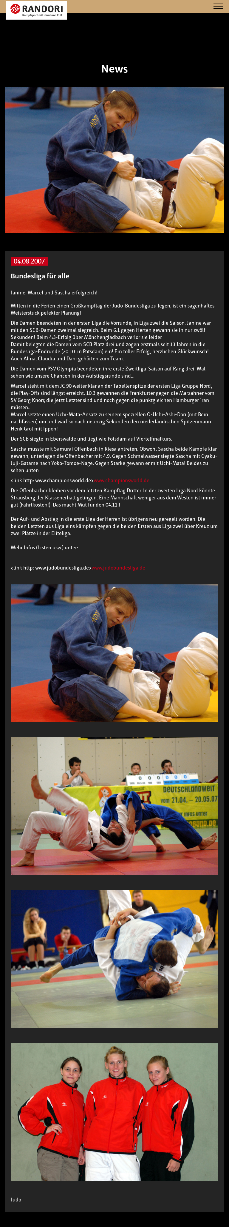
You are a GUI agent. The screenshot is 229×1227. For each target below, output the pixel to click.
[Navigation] (218, 7)
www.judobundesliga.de (118, 567)
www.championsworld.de (121, 480)
